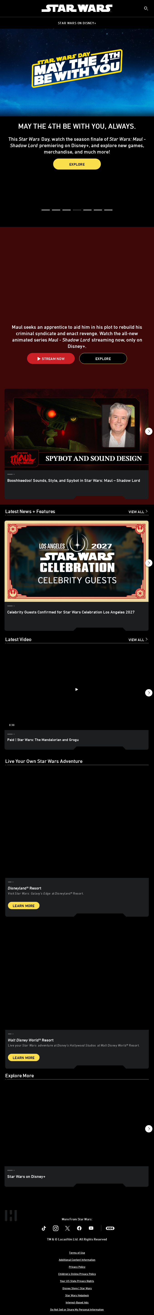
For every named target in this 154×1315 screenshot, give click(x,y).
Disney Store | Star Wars (77, 1288)
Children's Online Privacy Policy (77, 1273)
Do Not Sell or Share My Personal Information (77, 1309)
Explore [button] (77, 164)
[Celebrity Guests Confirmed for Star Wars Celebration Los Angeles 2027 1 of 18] (77, 561)
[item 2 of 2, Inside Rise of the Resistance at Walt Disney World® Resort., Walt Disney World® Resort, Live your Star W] (77, 976)
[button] (46, 210)
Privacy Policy (77, 1266)
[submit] (146, 8)
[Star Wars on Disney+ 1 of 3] (77, 1125)
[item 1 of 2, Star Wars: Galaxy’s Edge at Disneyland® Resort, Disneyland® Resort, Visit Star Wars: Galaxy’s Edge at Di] (77, 824)
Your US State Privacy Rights (77, 1280)
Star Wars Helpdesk (77, 1295)
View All (136, 512)
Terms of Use (77, 1252)
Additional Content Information (77, 1259)
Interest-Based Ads (77, 1302)
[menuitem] (7, 8)
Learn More (24, 906)
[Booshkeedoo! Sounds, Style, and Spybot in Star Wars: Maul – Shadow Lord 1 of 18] (77, 429)
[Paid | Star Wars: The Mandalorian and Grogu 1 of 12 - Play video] (77, 689)
